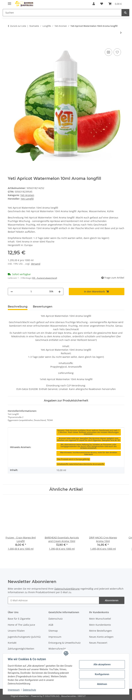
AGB (50, 624)
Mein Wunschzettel (100, 618)
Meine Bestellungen (100, 630)
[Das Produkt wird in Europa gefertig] (73, 459)
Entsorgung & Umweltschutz (64, 642)
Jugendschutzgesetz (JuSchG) (24, 636)
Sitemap (53, 630)
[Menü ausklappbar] (9, 2)
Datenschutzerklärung (67, 588)
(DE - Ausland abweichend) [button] (44, 278)
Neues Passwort (98, 642)
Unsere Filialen (16, 630)
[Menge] (31, 291)
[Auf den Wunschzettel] (117, 52)
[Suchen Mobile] (62, 12)
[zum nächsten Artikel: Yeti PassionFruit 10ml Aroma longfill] (120, 32)
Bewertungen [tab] (42, 306)
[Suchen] (125, 12)
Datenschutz (30, 689)
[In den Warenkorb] (10, 44)
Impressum (14, 689)
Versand (35, 263)
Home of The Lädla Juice (21, 624)
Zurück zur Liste (18, 25)
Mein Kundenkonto (100, 624)
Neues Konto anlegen (101, 636)
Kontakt (12, 642)
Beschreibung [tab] (17, 306)
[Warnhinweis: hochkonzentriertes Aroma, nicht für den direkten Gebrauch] (88, 453)
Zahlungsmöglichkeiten (21, 648)
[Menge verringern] (11, 291)
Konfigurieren (101, 674)
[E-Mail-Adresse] (53, 600)
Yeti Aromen (27, 195)
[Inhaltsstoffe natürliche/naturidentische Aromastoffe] (80, 464)
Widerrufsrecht (57, 648)
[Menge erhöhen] (59, 291)
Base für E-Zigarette (19, 618)
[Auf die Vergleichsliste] (108, 52)
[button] (94, 3)
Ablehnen (101, 684)
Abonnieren (111, 600)
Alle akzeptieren (101, 664)
